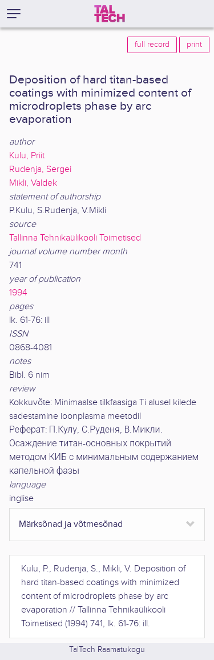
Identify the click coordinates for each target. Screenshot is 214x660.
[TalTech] (110, 14)
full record (152, 44)
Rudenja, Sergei (40, 169)
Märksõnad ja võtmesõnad (71, 524)
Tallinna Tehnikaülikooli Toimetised (75, 238)
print (194, 44)
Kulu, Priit (27, 155)
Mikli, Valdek (33, 183)
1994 (18, 292)
